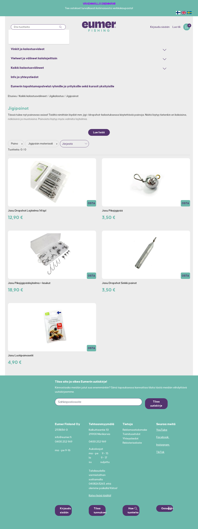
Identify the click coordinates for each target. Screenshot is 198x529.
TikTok (160, 451)
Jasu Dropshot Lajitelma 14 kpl (27, 210)
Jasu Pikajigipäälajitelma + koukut (29, 282)
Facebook (162, 437)
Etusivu (12, 96)
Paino (15, 143)
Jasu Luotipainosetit (20, 355)
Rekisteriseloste (132, 442)
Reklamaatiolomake (135, 429)
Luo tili (176, 26)
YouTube (161, 429)
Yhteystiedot (130, 438)
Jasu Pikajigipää (112, 210)
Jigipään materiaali (40, 143)
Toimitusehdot (131, 434)
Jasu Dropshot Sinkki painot (119, 282)
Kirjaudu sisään (160, 26)
